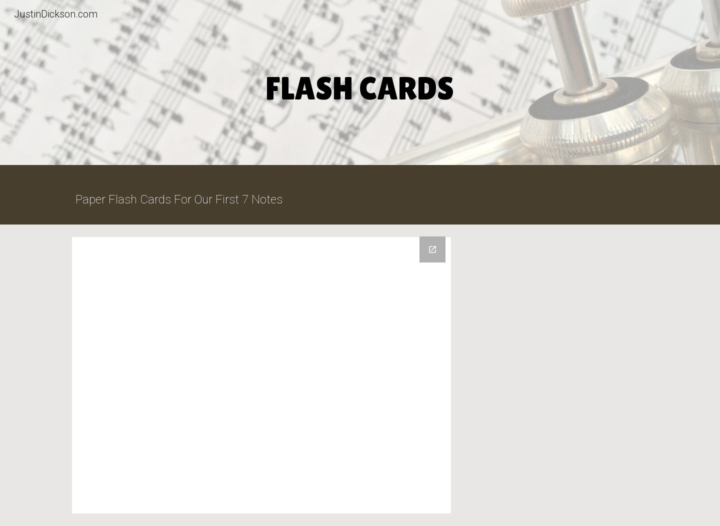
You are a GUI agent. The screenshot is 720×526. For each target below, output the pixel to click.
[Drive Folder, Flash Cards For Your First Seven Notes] (262, 375)
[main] (360, 85)
